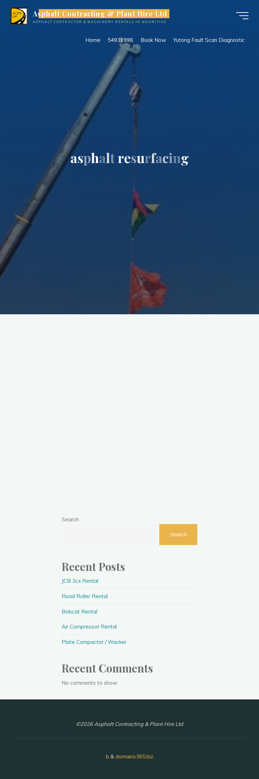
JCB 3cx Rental (80, 581)
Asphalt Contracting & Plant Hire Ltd (100, 13)
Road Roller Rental (85, 596)
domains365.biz (134, 756)
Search (70, 519)
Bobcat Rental (79, 611)
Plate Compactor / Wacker (94, 642)
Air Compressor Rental (89, 626)
